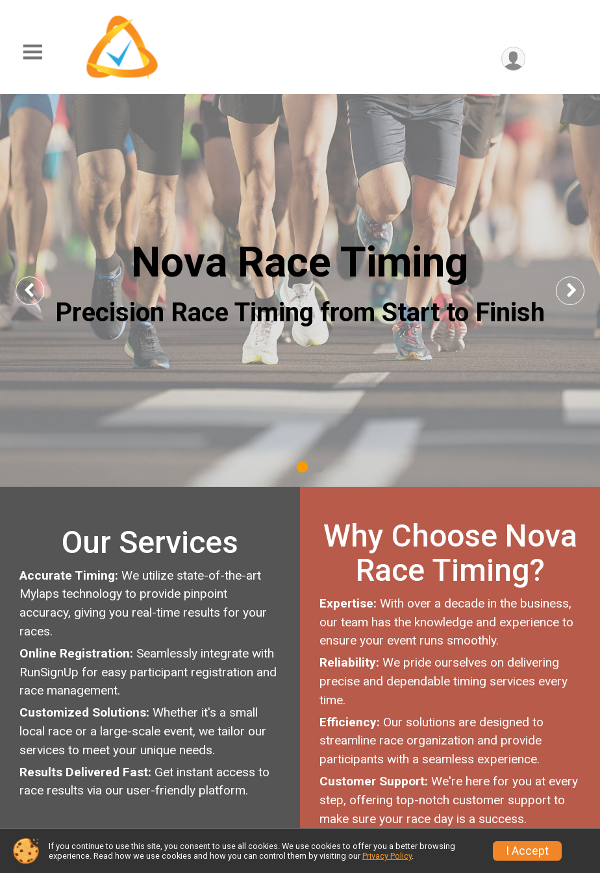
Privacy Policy (387, 856)
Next (580, 290)
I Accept (527, 850)
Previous (39, 290)
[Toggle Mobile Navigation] (32, 52)
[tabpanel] (300, 290)
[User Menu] (513, 59)
